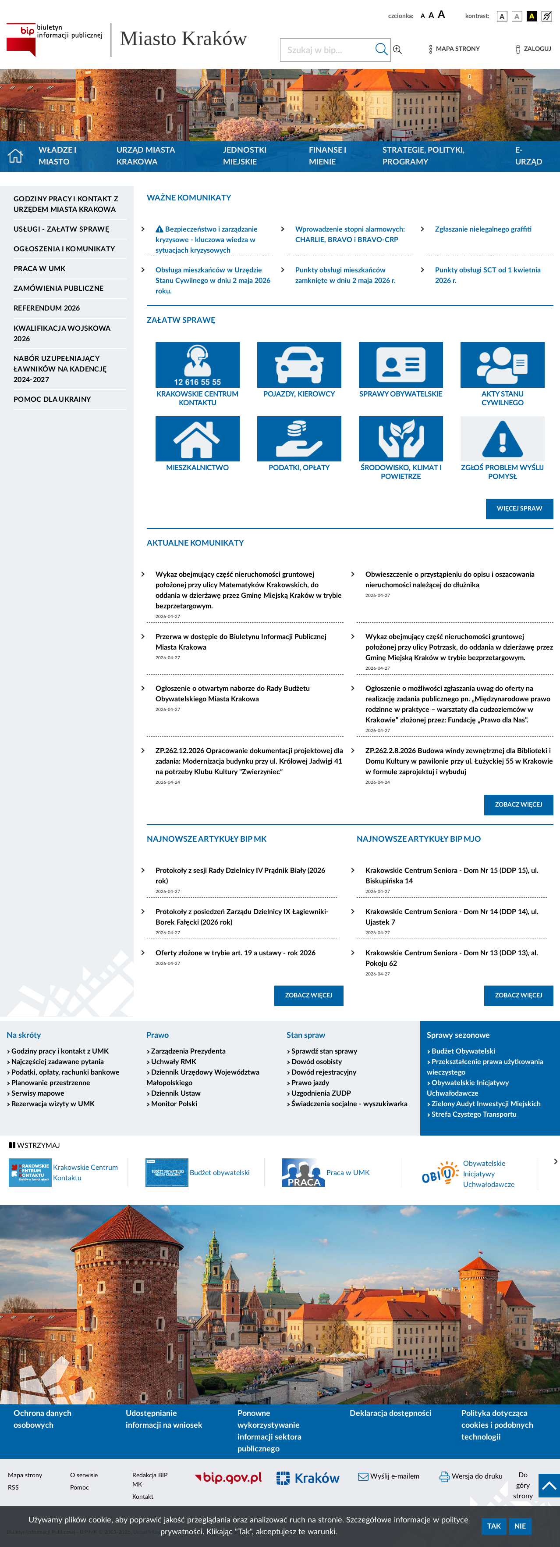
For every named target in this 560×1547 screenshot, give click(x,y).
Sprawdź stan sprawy (324, 1051)
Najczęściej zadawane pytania (57, 1061)
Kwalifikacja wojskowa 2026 (62, 334)
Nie (520, 1526)
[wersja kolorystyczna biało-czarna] (517, 16)
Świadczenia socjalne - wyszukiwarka (349, 1104)
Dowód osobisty (316, 1061)
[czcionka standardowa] (423, 16)
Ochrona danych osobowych (42, 1419)
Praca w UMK (40, 268)
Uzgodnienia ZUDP (321, 1093)
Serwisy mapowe (37, 1093)
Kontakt (142, 1497)
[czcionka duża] (450, 15)
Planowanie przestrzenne (50, 1082)
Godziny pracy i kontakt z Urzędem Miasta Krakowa (66, 204)
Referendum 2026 (47, 308)
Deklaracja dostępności (391, 1414)
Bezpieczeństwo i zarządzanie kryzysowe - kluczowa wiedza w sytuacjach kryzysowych (207, 240)
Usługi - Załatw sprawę (61, 229)
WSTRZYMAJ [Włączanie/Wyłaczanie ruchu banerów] (34, 1145)
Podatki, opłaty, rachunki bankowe (65, 1072)
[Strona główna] (19, 156)
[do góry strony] (534, 1485)
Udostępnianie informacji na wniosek (164, 1419)
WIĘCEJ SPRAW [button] (525, 508)
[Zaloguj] (533, 49)
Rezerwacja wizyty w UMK (53, 1104)
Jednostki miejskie (244, 156)
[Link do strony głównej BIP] (138, 40)
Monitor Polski (174, 1104)
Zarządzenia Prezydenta (188, 1051)
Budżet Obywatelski (463, 1051)
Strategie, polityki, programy (423, 156)
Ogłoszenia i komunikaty (64, 249)
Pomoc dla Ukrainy (52, 399)
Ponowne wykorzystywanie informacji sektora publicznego (269, 1431)
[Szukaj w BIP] (326, 50)
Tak (494, 1526)
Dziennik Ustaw (176, 1093)
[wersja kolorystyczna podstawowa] (502, 16)
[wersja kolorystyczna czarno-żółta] (532, 16)
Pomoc (79, 1488)
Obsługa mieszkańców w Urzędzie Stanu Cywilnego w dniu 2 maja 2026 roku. (213, 281)
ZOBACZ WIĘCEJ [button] (524, 804)
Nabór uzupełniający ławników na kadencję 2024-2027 (60, 369)
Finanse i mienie (327, 156)
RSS (13, 1488)
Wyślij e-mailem (388, 1477)
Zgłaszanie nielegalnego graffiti (483, 229)
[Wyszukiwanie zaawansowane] (397, 50)
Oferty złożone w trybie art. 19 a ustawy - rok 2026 (235, 953)
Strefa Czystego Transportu (474, 1114)
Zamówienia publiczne (58, 288)
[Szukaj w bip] (382, 50)
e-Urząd (528, 156)
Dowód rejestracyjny (323, 1072)
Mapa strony (25, 1475)
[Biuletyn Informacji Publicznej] (227, 1483)
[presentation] (556, 1162)
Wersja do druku (471, 1477)
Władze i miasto (57, 156)
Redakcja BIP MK (149, 1480)
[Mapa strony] (454, 49)
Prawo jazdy (310, 1082)
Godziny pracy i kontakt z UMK (60, 1051)
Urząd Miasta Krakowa (146, 156)
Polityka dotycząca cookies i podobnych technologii (497, 1425)
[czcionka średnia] (431, 16)
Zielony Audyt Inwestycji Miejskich (486, 1104)
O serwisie (84, 1475)
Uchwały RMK (173, 1061)
